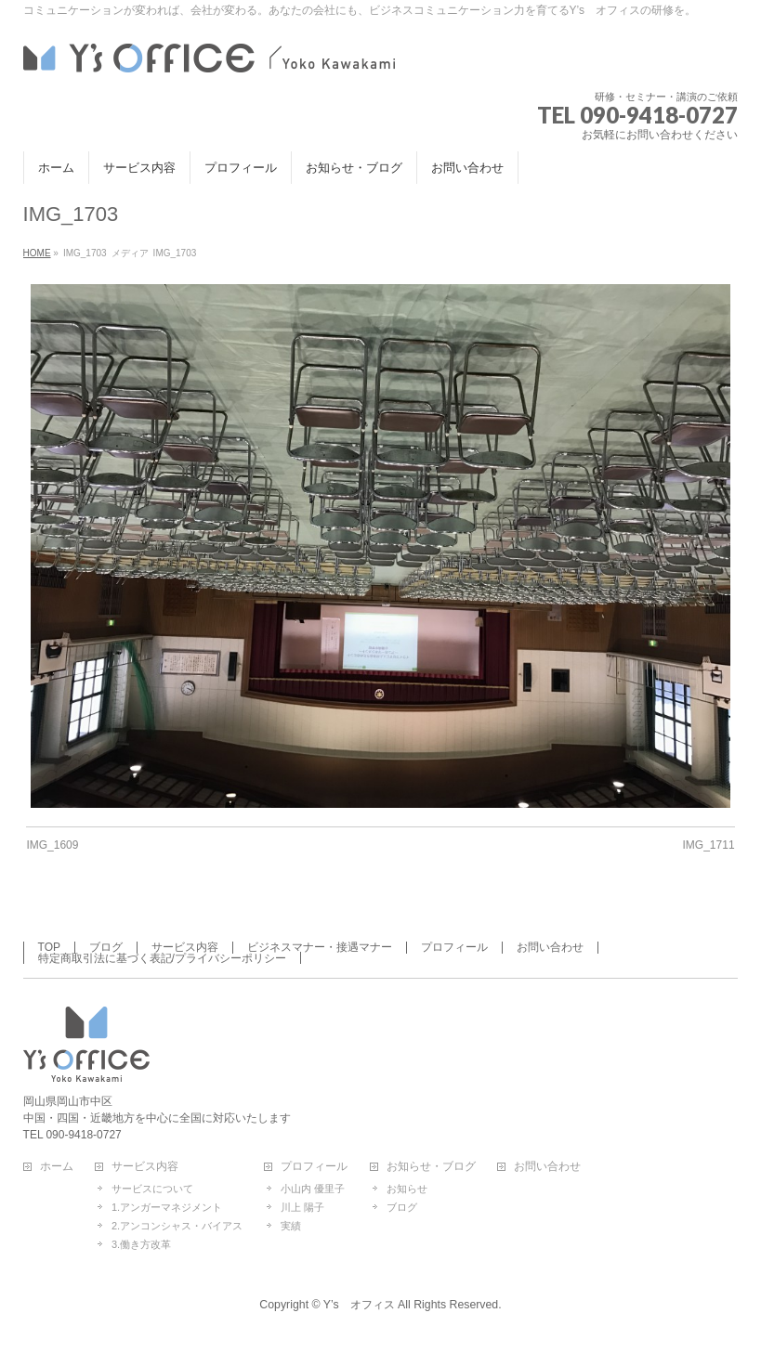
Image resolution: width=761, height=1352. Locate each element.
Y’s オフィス (359, 1304)
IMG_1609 (52, 845)
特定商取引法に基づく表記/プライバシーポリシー (162, 958)
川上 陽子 (302, 1207)
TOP (49, 947)
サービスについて (152, 1188)
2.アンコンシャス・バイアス (177, 1225)
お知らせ (407, 1188)
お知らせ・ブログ (431, 1167)
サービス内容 (184, 947)
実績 (291, 1225)
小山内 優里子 (313, 1188)
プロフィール (454, 947)
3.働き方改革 (141, 1244)
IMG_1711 (709, 845)
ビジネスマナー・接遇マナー (319, 947)
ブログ (106, 947)
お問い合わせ (550, 947)
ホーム (56, 1167)
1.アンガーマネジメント (167, 1207)
